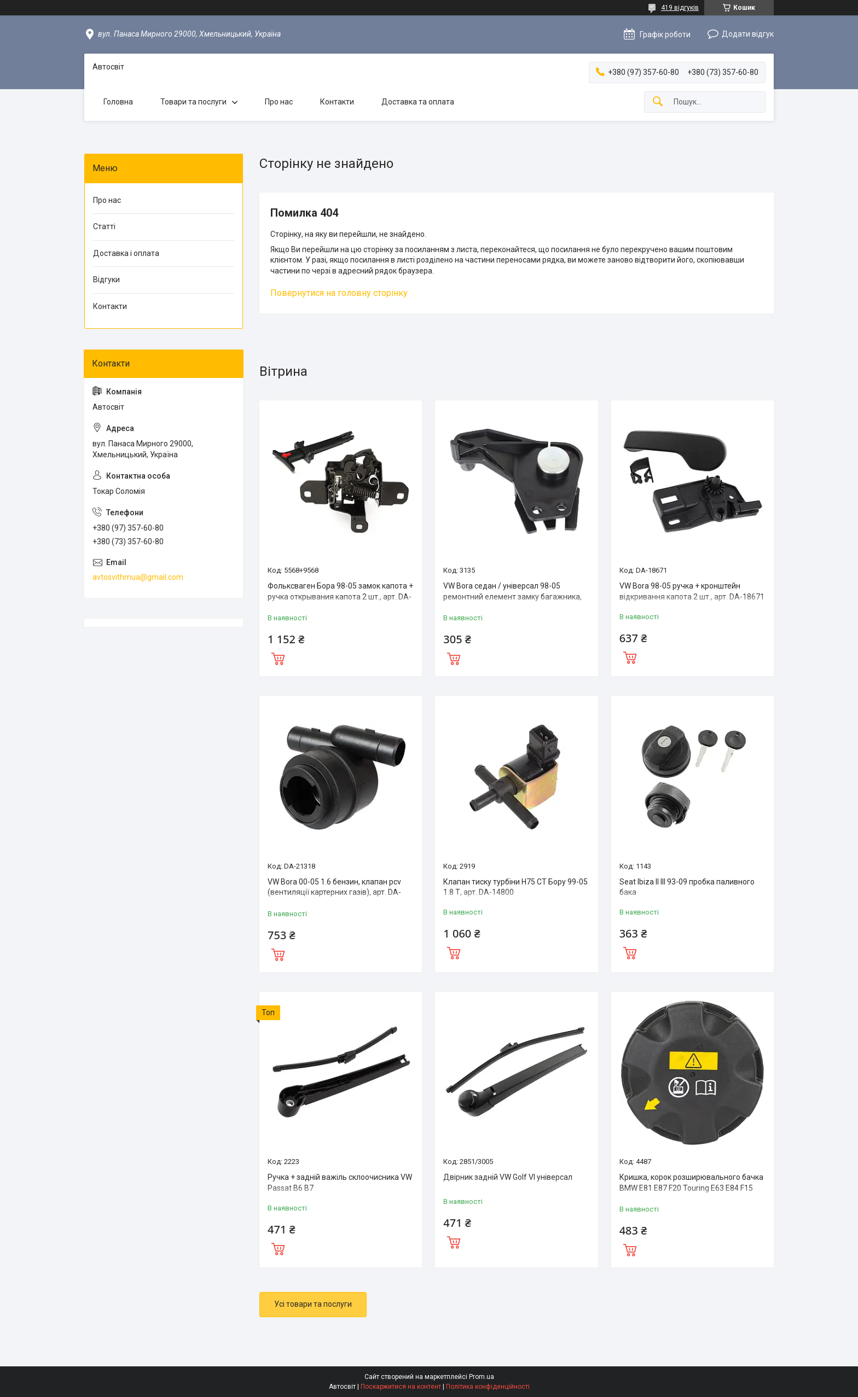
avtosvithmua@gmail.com (137, 577)
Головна (118, 101)
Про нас (279, 101)
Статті (104, 226)
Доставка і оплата (126, 253)
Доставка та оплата (417, 101)
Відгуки (106, 279)
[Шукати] (657, 102)
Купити (278, 657)
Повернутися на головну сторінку (339, 293)
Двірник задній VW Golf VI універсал (507, 1177)
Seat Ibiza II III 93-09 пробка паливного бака (687, 887)
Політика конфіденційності (488, 1386)
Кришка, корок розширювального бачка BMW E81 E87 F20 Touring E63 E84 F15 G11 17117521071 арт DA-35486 (691, 1188)
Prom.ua (481, 1377)
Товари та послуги (193, 101)
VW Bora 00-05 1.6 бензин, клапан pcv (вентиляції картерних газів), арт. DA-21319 (334, 892)
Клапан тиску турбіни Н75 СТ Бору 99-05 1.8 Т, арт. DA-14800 (515, 887)
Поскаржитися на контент (401, 1386)
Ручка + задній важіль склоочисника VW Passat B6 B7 (340, 1182)
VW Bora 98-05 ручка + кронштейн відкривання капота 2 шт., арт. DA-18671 (691, 591)
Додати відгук (748, 34)
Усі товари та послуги (313, 1304)
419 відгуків (680, 7)
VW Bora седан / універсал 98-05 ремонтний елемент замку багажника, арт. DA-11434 (512, 596)
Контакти (337, 101)
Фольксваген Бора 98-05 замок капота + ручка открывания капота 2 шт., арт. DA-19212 (340, 596)
